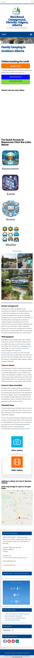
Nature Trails (15, 379)
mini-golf (11, 348)
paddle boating (21, 348)
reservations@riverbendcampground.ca (15, 557)
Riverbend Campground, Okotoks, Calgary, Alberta (17, 21)
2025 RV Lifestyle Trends (12, 620)
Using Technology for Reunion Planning (17, 614)
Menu (4, 34)
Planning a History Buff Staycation (15, 618)
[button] (33, 2)
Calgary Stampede (16, 399)
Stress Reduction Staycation (13, 616)
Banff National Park (23, 429)
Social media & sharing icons (13, 656)
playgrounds (9, 353)
